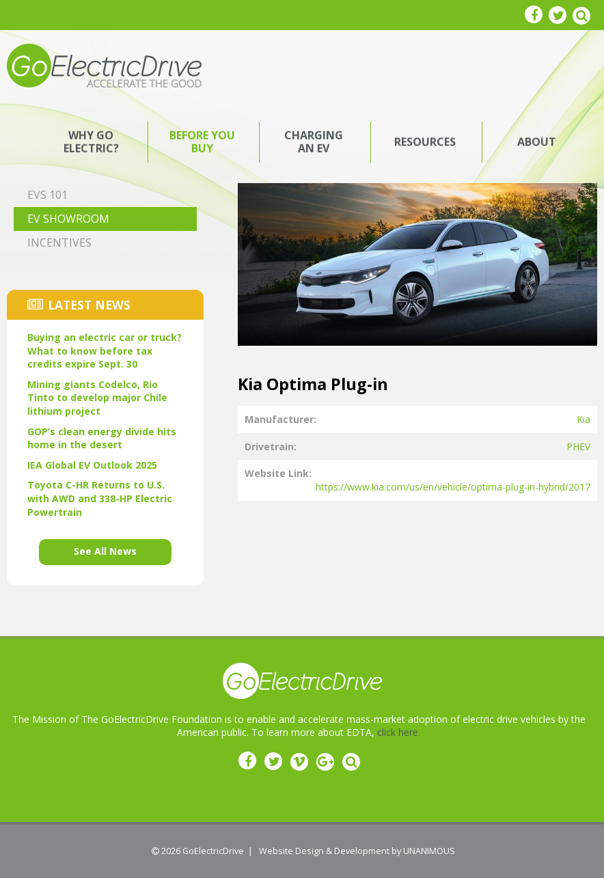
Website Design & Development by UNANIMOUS (357, 851)
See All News (105, 551)
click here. (398, 732)
